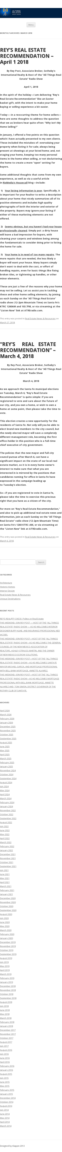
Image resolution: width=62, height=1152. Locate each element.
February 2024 (7, 802)
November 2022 (8, 810)
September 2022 (8, 818)
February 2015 (7, 1089)
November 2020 (8, 902)
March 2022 (5, 842)
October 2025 (6, 734)
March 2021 (5, 886)
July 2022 (4, 826)
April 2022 (5, 838)
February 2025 (7, 762)
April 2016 (5, 1061)
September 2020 (8, 910)
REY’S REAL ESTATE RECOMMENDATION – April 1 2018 (26, 55)
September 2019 (8, 954)
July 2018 (4, 1006)
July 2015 (4, 1077)
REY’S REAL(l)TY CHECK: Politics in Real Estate (22, 618)
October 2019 (6, 950)
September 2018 (8, 998)
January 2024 (6, 806)
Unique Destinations (10, 598)
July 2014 (4, 1109)
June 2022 (5, 830)
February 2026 (7, 718)
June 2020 (5, 922)
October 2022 (6, 814)
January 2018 (6, 1026)
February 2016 (7, 1065)
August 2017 (6, 1042)
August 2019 (6, 958)
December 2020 (8, 898)
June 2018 (5, 1010)
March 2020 (5, 930)
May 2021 (4, 878)
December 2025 (8, 726)
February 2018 (7, 1022)
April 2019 (5, 970)
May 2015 (4, 1085)
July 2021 (4, 870)
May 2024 (4, 790)
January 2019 (6, 982)
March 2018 (5, 1018)
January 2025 (6, 766)
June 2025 (5, 746)
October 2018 (6, 994)
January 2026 (6, 722)
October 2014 (6, 1101)
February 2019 (7, 978)
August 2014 (6, 1105)
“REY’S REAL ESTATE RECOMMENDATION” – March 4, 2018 (30, 350)
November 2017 (8, 1034)
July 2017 (4, 1046)
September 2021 (8, 866)
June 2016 (5, 1057)
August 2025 (6, 742)
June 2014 (5, 1113)
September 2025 (8, 738)
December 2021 (8, 854)
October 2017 (6, 1038)
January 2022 (6, 850)
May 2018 (4, 1014)
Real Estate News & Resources (40, 318)
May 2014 (4, 1117)
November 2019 (8, 946)
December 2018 (8, 986)
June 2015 (5, 1081)
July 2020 (4, 918)
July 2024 (4, 786)
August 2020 (6, 914)
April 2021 (5, 882)
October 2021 (6, 862)
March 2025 (5, 758)
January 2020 (6, 938)
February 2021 (7, 890)
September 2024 (8, 778)
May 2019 (4, 966)
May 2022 (4, 834)
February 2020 (7, 934)
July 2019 (4, 962)
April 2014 (5, 1121)
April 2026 (5, 710)
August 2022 (6, 822)
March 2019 (5, 974)
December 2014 (8, 1097)
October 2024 (6, 774)
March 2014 (5, 1125)
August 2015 (6, 1073)
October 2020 (6, 906)
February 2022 (7, 846)
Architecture (6, 582)
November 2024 (8, 770)
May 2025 (4, 750)
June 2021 (5, 874)
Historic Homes (7, 586)
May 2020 (4, 926)
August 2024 (6, 782)
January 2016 (6, 1069)
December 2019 (8, 942)
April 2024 (5, 794)
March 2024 (5, 798)
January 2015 (6, 1093)
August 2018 (6, 1002)
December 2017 (8, 1030)
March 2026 (5, 714)
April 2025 (5, 754)
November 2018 (8, 990)
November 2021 (8, 858)
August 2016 (6, 1049)
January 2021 (6, 894)
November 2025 (8, 730)
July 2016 (4, 1053)
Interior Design (7, 590)
